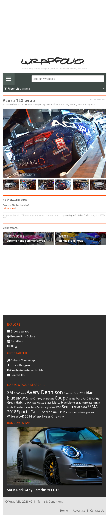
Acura (49, 104)
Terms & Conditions (50, 501)
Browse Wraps (18, 331)
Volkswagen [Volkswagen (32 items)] (84, 412)
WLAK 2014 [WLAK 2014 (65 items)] (24, 416)
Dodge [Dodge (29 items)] (72, 399)
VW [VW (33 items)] (92, 412)
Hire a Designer (18, 365)
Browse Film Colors (21, 336)
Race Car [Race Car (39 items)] (35, 407)
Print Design (34, 104)
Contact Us (15, 375)
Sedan (72, 104)
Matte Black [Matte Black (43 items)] (44, 402)
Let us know (9, 208)
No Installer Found (15, 200)
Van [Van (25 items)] (69, 413)
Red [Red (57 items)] (58, 407)
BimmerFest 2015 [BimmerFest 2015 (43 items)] (74, 393)
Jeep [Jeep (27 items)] (34, 403)
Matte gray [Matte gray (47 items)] (74, 402)
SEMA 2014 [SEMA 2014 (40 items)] (80, 407)
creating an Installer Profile (77, 215)
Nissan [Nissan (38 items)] (96, 402)
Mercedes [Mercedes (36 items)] (87, 402)
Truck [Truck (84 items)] (62, 412)
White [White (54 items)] (11, 416)
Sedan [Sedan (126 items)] (67, 406)
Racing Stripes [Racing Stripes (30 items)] (48, 407)
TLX (93, 104)
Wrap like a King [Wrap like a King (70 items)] (45, 416)
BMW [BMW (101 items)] (20, 398)
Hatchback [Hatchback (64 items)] (23, 402)
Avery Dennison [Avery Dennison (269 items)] (45, 392)
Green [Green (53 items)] (11, 402)
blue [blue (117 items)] (11, 398)
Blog (12, 346)
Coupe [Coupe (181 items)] (61, 398)
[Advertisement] (54, 27)
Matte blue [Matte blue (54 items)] (59, 402)
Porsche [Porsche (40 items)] (18, 407)
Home (64, 510)
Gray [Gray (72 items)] (95, 398)
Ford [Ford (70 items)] (79, 398)
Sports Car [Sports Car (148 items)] (27, 411)
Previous (95, 99)
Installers (15, 341)
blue (55, 104)
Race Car (63, 104)
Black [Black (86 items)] (90, 393)
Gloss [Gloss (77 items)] (87, 398)
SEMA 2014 (83, 104)
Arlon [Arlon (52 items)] (17, 393)
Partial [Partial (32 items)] (10, 407)
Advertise (79, 510)
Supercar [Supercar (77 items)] (45, 412)
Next (104, 99)
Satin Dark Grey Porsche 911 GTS (33, 490)
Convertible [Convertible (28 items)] (48, 399)
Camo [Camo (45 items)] (29, 398)
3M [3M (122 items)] (10, 392)
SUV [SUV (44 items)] (55, 412)
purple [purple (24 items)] (27, 407)
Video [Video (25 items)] (74, 413)
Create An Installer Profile (25, 370)
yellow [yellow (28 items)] (61, 417)
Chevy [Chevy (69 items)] (37, 398)
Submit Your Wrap (21, 360)
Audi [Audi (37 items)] (23, 393)
